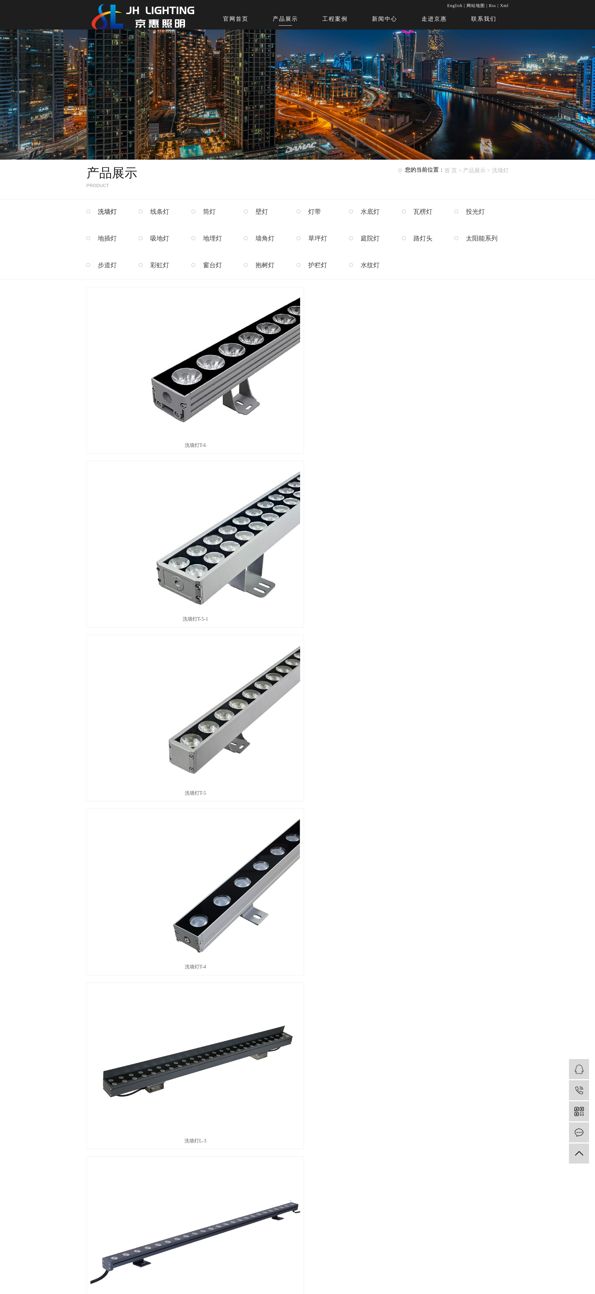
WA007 (297, 841)
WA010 (297, 954)
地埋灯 (212, 238)
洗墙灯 (500, 170)
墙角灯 (264, 238)
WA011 (442, 954)
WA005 (442, 727)
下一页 (295, 1096)
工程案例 (335, 19)
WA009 (152, 954)
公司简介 (267, 1162)
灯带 (314, 211)
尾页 (318, 1096)
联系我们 (483, 19)
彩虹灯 (159, 265)
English (455, 5)
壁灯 (261, 211)
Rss (492, 5)
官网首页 (235, 19)
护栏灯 (317, 265)
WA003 (297, 727)
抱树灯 (264, 265)
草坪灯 (317, 238)
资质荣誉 (267, 1173)
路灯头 (422, 238)
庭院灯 (370, 238)
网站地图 (476, 5)
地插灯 (107, 238)
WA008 (442, 841)
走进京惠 (434, 19)
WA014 (297, 1068)
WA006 (152, 841)
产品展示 (285, 19)
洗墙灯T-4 (152, 499)
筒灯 (209, 211)
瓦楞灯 (422, 211)
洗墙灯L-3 (297, 499)
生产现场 (300, 1173)
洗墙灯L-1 (152, 613)
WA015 (442, 1068)
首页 (248, 1096)
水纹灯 (370, 265)
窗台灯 (212, 265)
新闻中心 (384, 19)
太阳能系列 (482, 238)
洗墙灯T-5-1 (297, 385)
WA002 (442, 613)
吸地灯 (159, 238)
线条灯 (159, 211)
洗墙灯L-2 (442, 499)
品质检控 (300, 1162)
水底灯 (370, 211)
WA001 (297, 613)
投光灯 (475, 211)
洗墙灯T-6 (152, 385)
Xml (504, 5)
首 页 (450, 170)
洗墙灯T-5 (442, 385)
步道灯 (107, 265)
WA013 (152, 1068)
